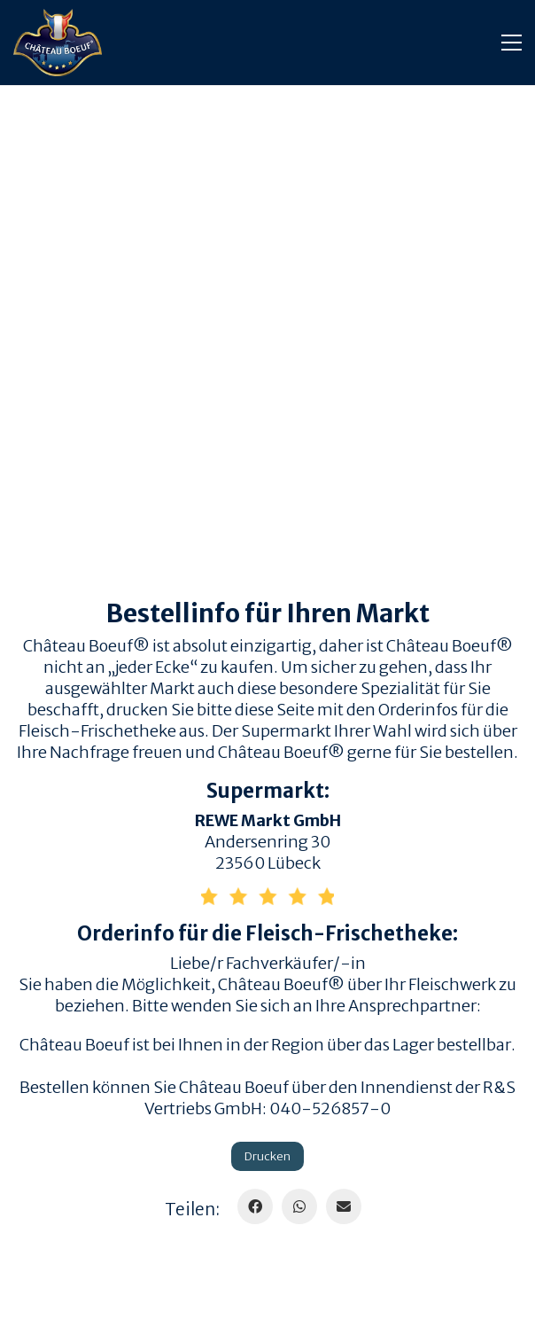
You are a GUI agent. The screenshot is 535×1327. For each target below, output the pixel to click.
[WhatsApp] (299, 1206)
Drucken (267, 1156)
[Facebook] (255, 1206)
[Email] (343, 1206)
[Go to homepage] (57, 42)
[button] (511, 42)
